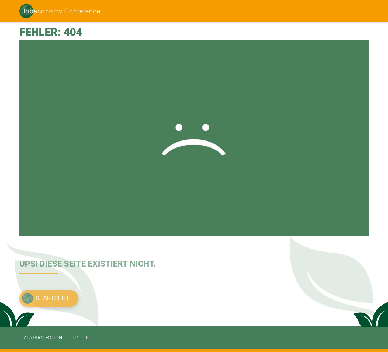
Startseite (53, 298)
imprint (82, 337)
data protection (41, 337)
